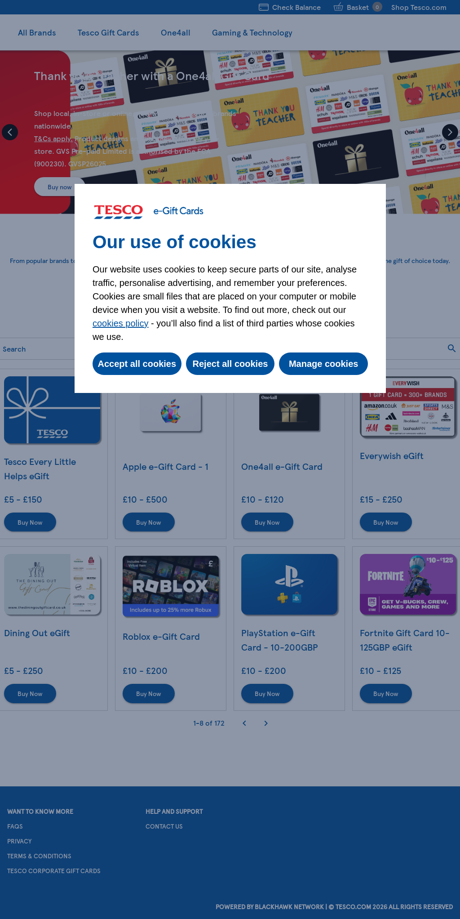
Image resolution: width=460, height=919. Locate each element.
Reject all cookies (230, 364)
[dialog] (230, 288)
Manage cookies (323, 364)
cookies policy (121, 323)
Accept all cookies (137, 364)
